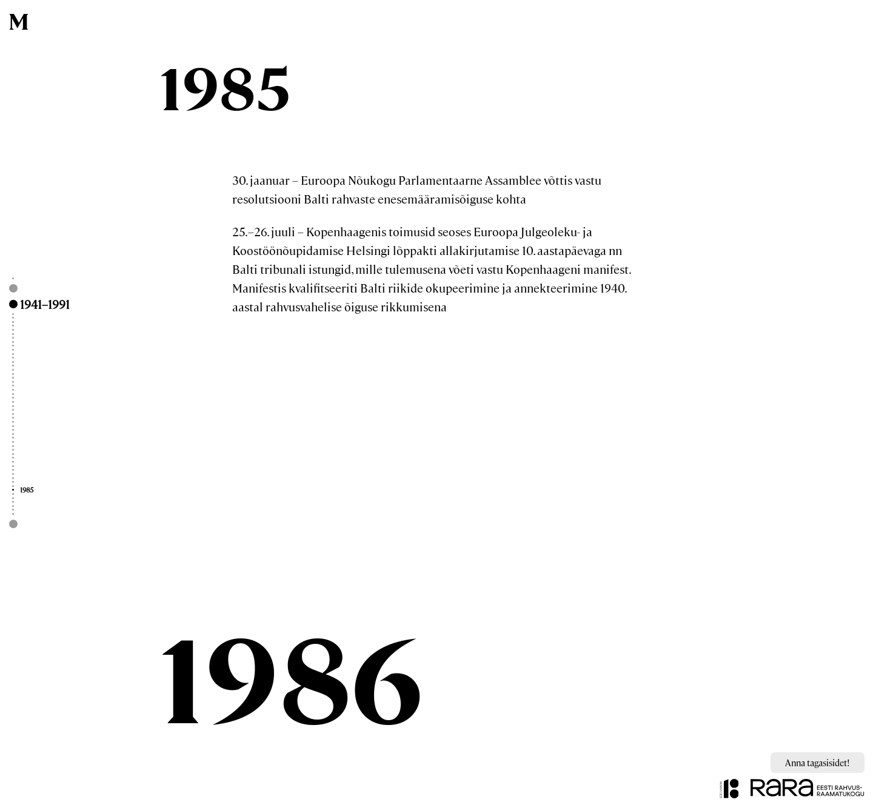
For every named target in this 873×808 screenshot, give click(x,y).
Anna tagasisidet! (817, 762)
